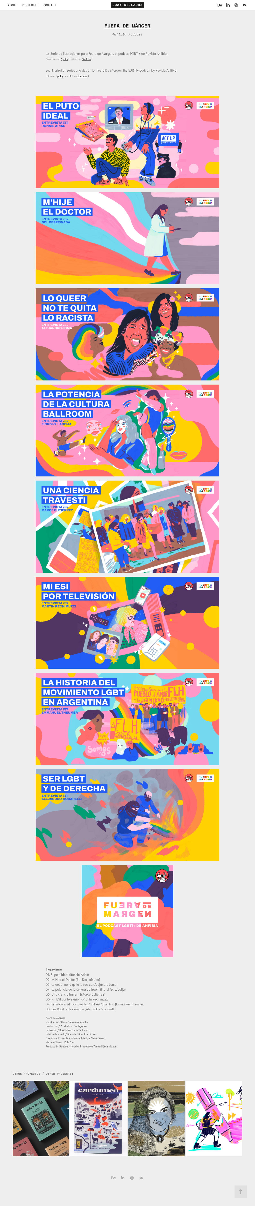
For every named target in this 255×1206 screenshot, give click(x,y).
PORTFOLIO (30, 5)
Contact (49, 5)
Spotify (64, 59)
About (12, 5)
